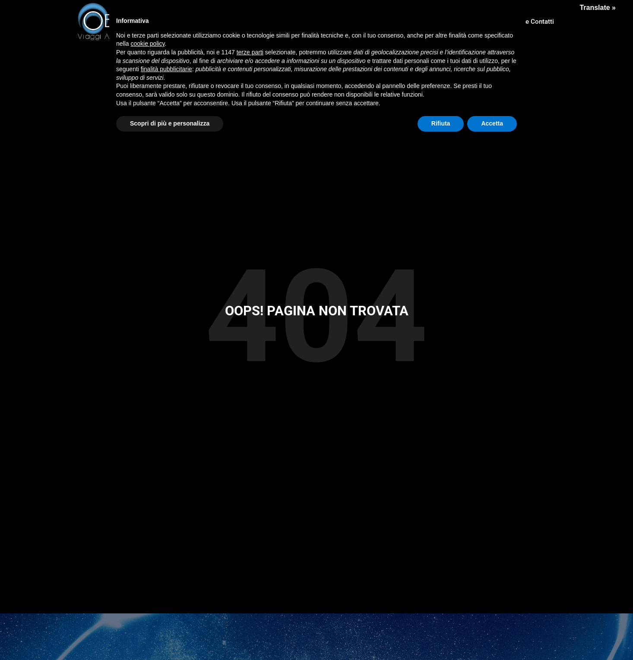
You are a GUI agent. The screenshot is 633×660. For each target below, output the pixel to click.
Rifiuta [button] (440, 123)
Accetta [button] (492, 123)
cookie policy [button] (147, 43)
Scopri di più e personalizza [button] (169, 123)
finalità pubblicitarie (166, 69)
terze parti (250, 52)
